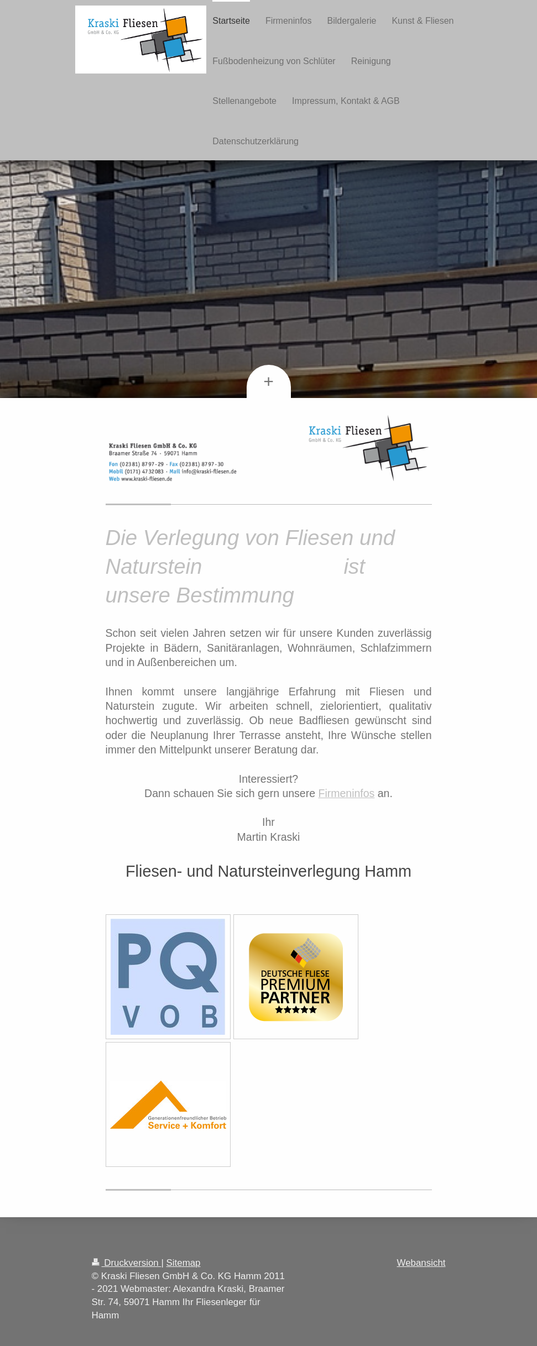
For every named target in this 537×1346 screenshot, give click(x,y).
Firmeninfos (346, 793)
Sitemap (183, 1263)
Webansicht (421, 1263)
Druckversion (126, 1263)
